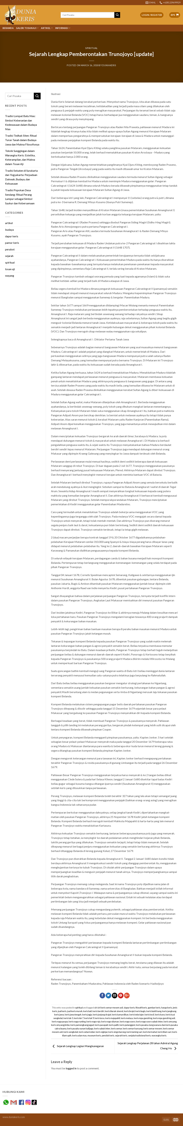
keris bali (87, 1011)
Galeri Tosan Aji (27, 28)
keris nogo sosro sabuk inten (149, 1021)
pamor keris (12, 242)
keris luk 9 (89, 1018)
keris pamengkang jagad (82, 1025)
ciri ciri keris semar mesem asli (108, 1007)
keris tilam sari (164, 1032)
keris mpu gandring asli (164, 1018)
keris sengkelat (71, 1032)
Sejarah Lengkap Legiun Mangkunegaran (77, 1046)
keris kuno (160, 1014)
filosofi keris (141, 1007)
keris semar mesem (152, 1028)
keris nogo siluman (110, 1021)
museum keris (94, 1035)
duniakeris (109, 65)
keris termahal (150, 1032)
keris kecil (149, 1014)
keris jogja (87, 1014)
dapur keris (11, 236)
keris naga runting (77, 1021)
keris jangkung (169, 1011)
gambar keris (154, 1007)
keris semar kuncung (133, 1028)
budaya (9, 229)
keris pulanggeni (127, 1025)
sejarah (9, 255)
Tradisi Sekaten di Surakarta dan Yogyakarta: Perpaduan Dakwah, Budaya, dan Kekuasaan (21, 177)
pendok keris (108, 1035)
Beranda (8, 28)
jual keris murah (74, 1011)
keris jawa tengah (73, 1014)
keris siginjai (102, 1032)
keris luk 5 (68, 1018)
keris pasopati (101, 1025)
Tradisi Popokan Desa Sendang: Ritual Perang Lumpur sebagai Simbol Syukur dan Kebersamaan (19, 196)
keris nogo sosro (127, 1021)
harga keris (166, 1007)
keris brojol (129, 1011)
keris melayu (127, 1018)
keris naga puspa (60, 1021)
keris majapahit (112, 1018)
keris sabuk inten (102, 1028)
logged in (71, 1068)
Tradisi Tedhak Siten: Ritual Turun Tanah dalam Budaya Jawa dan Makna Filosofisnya (22, 140)
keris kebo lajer (136, 1014)
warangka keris (159, 1035)
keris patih (114, 1025)
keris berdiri (98, 1011)
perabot (10, 249)
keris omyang (170, 1021)
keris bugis (140, 1011)
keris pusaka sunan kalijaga (80, 1028)
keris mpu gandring (143, 1018)
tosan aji (10, 269)
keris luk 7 (78, 1018)
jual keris (62, 1011)
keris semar (116, 1028)
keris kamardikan (120, 1014)
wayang (9, 275)
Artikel (47, 28)
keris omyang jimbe (60, 1025)
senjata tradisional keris (139, 1035)
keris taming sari (134, 1032)
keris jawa (59, 1014)
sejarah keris (121, 1035)
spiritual (91, 48)
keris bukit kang (153, 1011)
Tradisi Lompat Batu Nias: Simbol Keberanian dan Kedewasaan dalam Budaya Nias (21, 122)
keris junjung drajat (102, 1014)
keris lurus (99, 1018)
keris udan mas (79, 1035)
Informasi (63, 28)
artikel (9, 223)
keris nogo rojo (93, 1021)
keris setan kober (87, 1032)
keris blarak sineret (114, 1011)
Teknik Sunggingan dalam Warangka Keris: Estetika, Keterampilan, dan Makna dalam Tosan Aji (20, 157)
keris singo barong (117, 1032)
